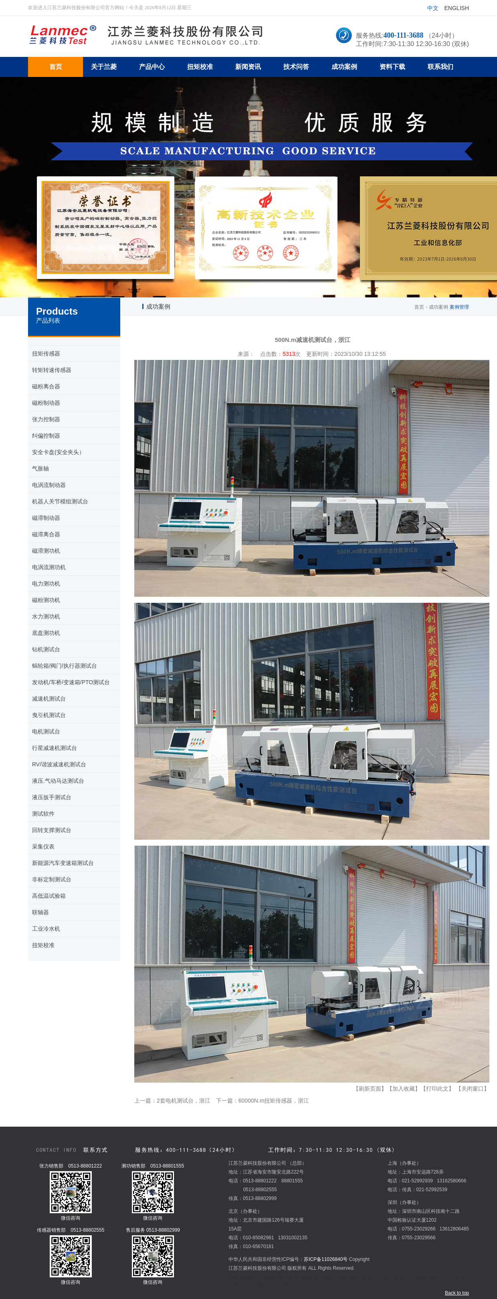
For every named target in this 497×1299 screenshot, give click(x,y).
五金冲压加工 (393, 1277)
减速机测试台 (49, 698)
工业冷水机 (46, 928)
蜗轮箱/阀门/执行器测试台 (64, 666)
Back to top (457, 1293)
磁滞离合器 (46, 534)
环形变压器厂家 (350, 1277)
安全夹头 (295, 1286)
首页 (419, 307)
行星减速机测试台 (54, 748)
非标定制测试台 (51, 879)
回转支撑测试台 (51, 830)
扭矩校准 (43, 945)
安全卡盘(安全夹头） (58, 452)
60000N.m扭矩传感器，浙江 (273, 1100)
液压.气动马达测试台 (58, 781)
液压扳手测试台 (51, 797)
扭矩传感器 (46, 353)
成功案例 (438, 307)
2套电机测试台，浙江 (183, 1100)
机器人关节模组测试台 (60, 501)
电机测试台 (46, 731)
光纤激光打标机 (294, 1277)
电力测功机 (46, 583)
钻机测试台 (46, 649)
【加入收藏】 (403, 1088)
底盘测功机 (46, 633)
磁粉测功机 (46, 600)
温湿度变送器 (423, 1277)
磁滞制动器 (46, 518)
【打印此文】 (437, 1088)
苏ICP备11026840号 (325, 1259)
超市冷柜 (322, 1277)
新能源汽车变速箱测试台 (63, 863)
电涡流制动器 (49, 485)
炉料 (373, 1277)
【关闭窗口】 (472, 1088)
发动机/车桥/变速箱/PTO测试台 (71, 682)
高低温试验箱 (49, 896)
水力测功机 (46, 616)
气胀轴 (40, 468)
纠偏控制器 (46, 435)
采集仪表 (43, 846)
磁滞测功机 (46, 550)
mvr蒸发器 (265, 1277)
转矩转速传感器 (51, 370)
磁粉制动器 (46, 403)
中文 (432, 8)
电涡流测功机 (49, 567)
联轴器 (40, 912)
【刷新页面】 (370, 1088)
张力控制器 (46, 419)
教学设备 (274, 1286)
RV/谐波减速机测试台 (59, 764)
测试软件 (43, 813)
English (456, 8)
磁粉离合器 (46, 386)
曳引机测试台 (49, 715)
